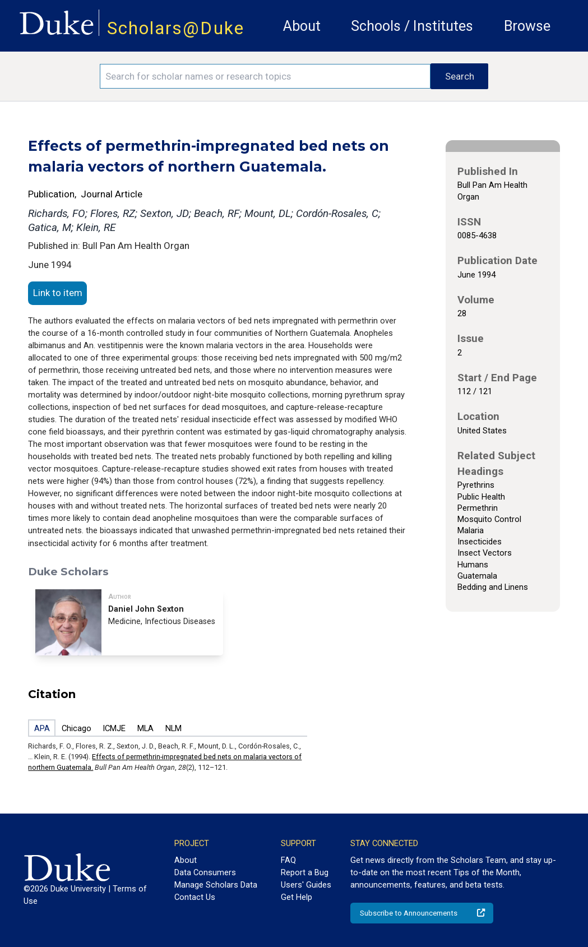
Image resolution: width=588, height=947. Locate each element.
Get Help (296, 897)
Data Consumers (205, 872)
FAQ (288, 860)
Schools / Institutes (412, 26)
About (302, 26)
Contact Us (194, 897)
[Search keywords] (265, 76)
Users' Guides (306, 885)
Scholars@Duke (175, 28)
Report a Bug (304, 872)
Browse (527, 26)
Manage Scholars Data (215, 885)
